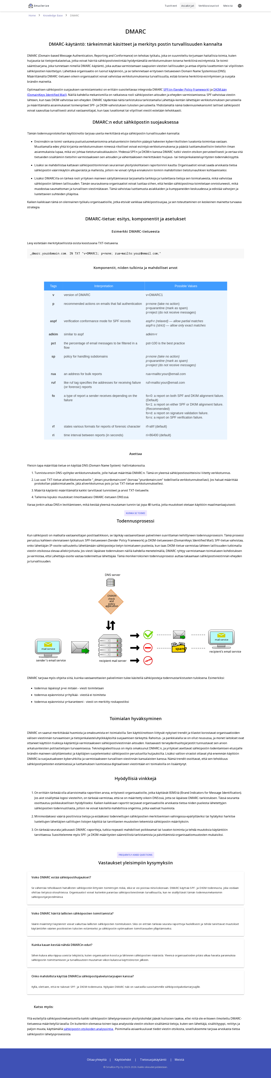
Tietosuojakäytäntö (153, 1060)
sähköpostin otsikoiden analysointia (89, 1029)
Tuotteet (171, 5)
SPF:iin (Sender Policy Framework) (186, 90)
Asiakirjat (188, 5)
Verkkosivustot (209, 5)
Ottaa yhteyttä (96, 1060)
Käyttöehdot (123, 1060)
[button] (135, 877)
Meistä (228, 5)
